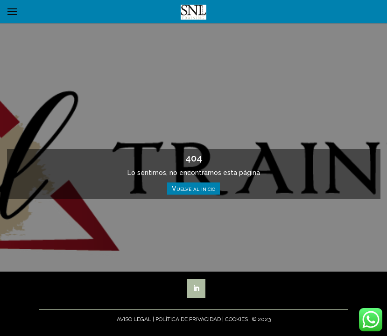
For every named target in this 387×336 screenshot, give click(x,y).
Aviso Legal (134, 319)
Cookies (236, 319)
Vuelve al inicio (193, 188)
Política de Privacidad (188, 319)
